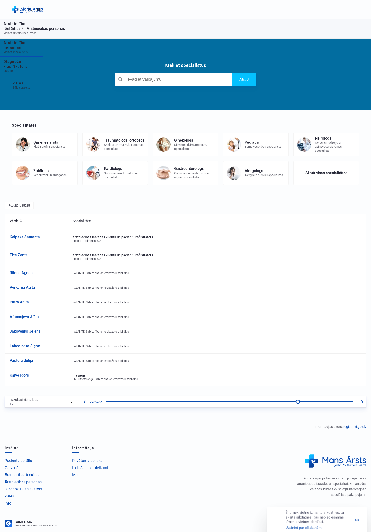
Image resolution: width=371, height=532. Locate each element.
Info (8, 503)
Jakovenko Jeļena (25, 331)
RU (348, 9)
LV (339, 9)
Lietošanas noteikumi (90, 468)
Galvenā (11, 468)
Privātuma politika (87, 460)
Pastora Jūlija (21, 360)
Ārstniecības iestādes (22, 475)
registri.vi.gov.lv (354, 427)
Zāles (9, 496)
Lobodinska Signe (25, 346)
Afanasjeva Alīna (24, 317)
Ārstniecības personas (23, 482)
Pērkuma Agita (22, 287)
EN (357, 9)
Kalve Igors (19, 375)
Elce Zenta (19, 255)
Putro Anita (19, 302)
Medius (78, 475)
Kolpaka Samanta (25, 237)
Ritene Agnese (22, 272)
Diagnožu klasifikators (23, 489)
